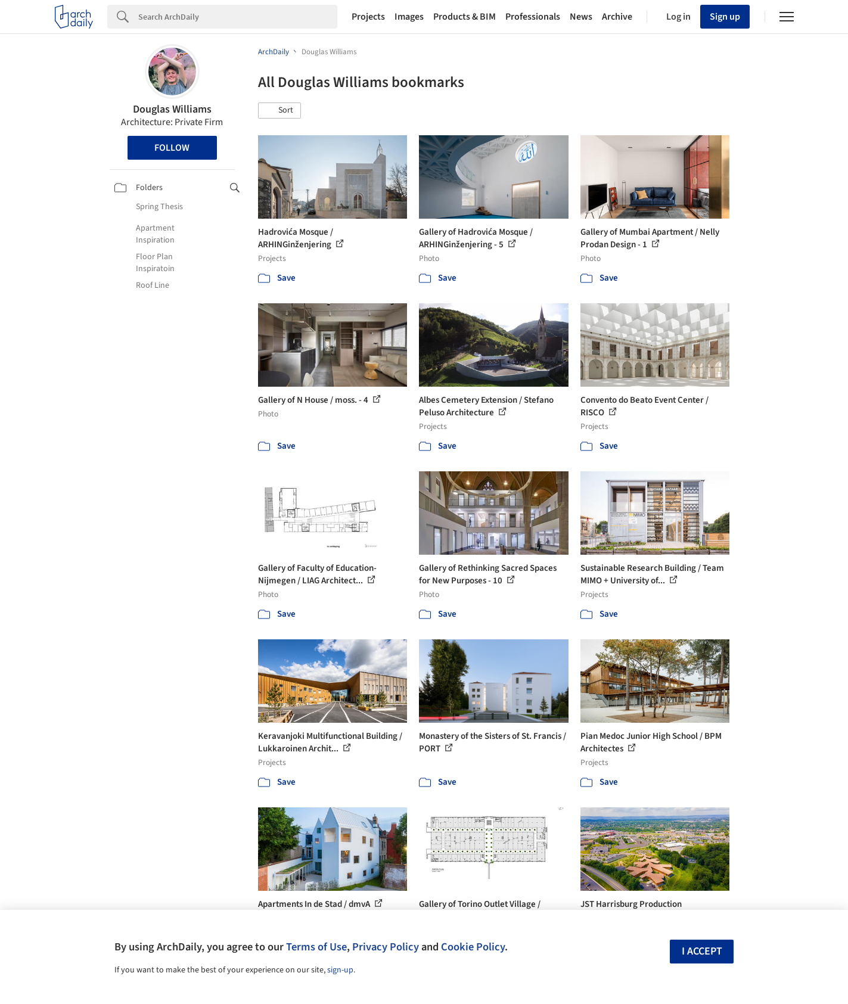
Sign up (725, 16)
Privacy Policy (385, 947)
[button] (279, 110)
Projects (368, 16)
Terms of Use (316, 947)
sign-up (340, 970)
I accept (702, 951)
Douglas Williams (172, 109)
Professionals (532, 16)
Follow (172, 147)
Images (409, 16)
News (581, 16)
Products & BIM (464, 16)
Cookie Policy (473, 947)
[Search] (237, 17)
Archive (617, 16)
